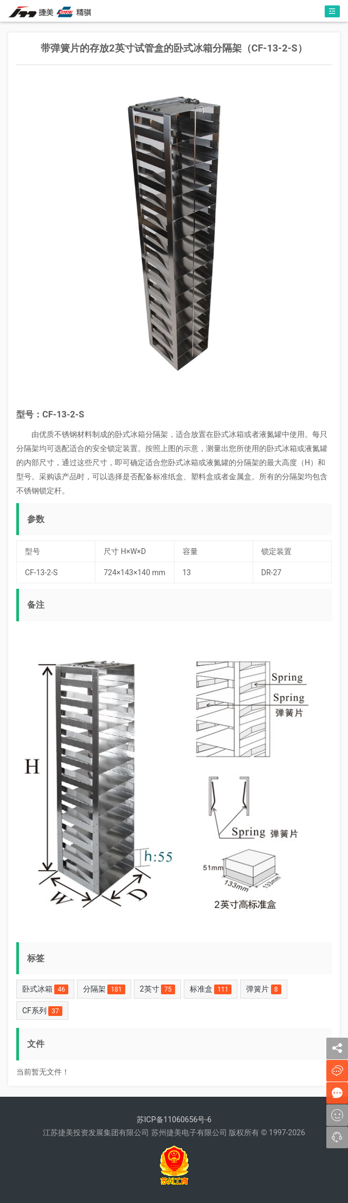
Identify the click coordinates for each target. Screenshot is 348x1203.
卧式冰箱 (45, 989)
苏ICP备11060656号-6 (174, 1119)
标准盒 (211, 989)
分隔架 (104, 989)
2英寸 (157, 989)
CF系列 (42, 1011)
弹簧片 (263, 989)
